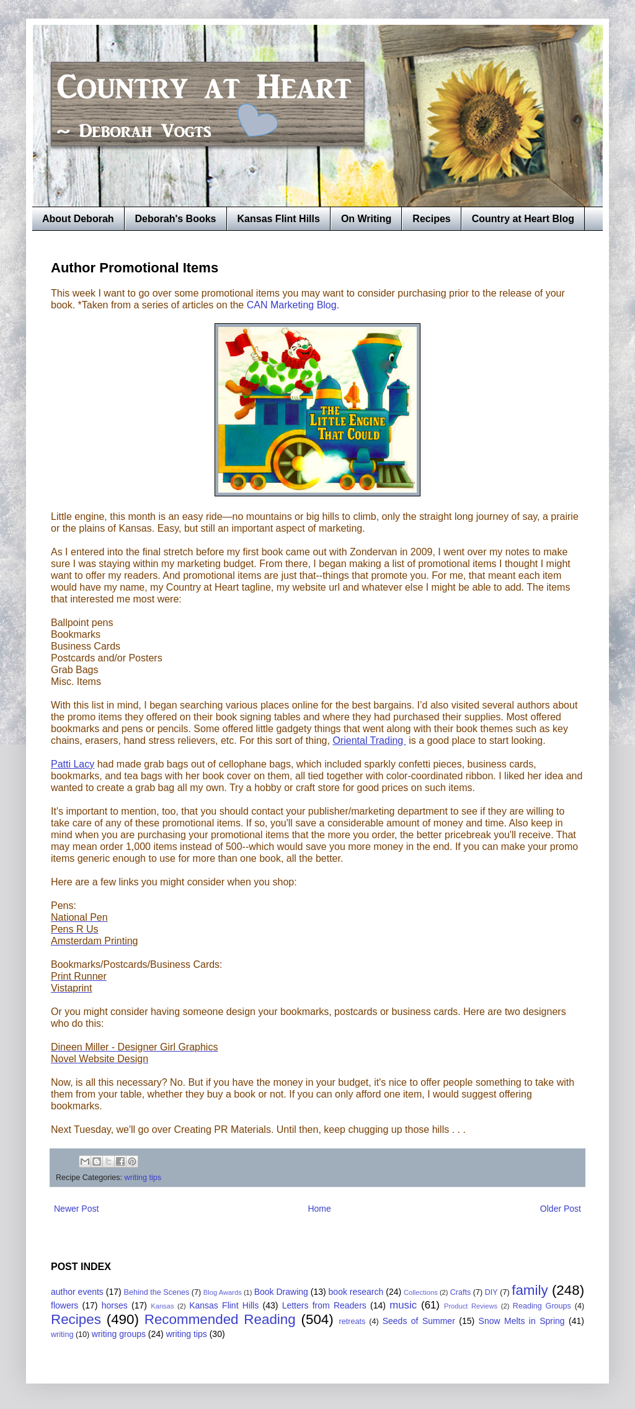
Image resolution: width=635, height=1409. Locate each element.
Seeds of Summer (419, 1321)
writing (62, 1334)
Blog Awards (222, 1292)
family (530, 1290)
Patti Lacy (72, 764)
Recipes (431, 218)
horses (115, 1305)
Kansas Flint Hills (279, 218)
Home (319, 1209)
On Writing (366, 218)
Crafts (460, 1292)
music (403, 1305)
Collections (421, 1292)
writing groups (119, 1334)
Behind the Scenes (157, 1292)
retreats (352, 1321)
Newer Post (76, 1209)
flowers (64, 1305)
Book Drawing (281, 1292)
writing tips (143, 1177)
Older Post (560, 1209)
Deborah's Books (175, 218)
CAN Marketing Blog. (293, 305)
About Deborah (78, 218)
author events (77, 1292)
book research (356, 1292)
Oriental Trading (369, 740)
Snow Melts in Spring (522, 1321)
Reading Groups (542, 1306)
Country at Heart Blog (523, 218)
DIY (491, 1292)
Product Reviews (470, 1306)
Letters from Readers (324, 1305)
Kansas (162, 1306)
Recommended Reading (220, 1319)
